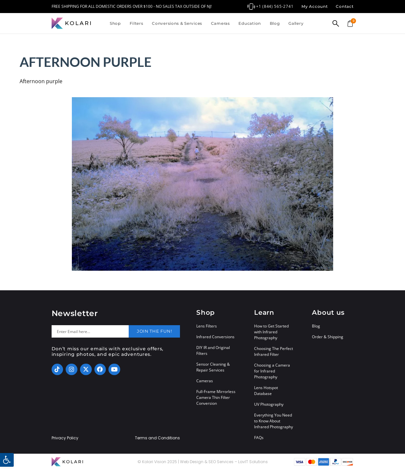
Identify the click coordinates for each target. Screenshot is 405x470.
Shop (115, 23)
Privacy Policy (65, 438)
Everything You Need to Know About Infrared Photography (273, 421)
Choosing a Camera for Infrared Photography (272, 371)
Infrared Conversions (215, 337)
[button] (7, 460)
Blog (275, 23)
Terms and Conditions (157, 438)
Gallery (295, 23)
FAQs (259, 437)
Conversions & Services (177, 23)
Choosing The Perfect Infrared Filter (273, 351)
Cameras (220, 23)
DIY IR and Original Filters (213, 350)
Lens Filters (206, 326)
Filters (136, 23)
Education (249, 23)
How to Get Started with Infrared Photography (271, 332)
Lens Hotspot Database (266, 390)
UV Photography (269, 404)
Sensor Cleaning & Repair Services (213, 367)
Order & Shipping (327, 337)
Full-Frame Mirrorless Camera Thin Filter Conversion (215, 397)
